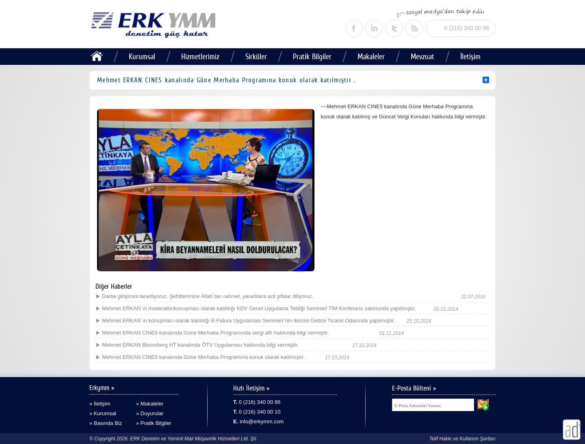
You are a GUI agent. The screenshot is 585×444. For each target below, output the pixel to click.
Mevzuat (422, 56)
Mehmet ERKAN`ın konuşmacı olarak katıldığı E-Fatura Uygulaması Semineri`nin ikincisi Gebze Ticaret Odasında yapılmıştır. (248, 320)
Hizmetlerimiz (200, 56)
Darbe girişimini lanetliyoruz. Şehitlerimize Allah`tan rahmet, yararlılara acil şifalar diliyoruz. (207, 296)
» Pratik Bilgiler (153, 423)
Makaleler (371, 56)
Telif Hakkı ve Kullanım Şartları (462, 439)
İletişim (470, 56)
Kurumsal (142, 56)
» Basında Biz (105, 423)
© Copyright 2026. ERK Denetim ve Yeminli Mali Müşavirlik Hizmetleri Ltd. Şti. (173, 439)
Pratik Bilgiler (312, 56)
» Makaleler (149, 404)
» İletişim (99, 404)
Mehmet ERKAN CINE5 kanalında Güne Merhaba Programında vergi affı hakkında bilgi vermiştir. (215, 333)
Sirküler (256, 56)
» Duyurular (149, 413)
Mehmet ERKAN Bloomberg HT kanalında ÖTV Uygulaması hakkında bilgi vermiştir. (200, 345)
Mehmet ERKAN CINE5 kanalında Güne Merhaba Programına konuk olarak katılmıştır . (204, 357)
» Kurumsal (102, 413)
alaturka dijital (572, 429)
